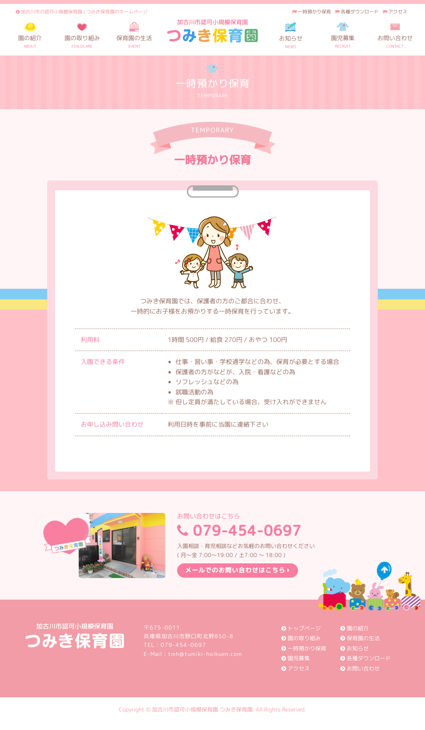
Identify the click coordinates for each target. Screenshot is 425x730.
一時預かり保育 (311, 11)
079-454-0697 (246, 527)
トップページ (301, 628)
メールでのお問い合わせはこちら (237, 570)
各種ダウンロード (357, 11)
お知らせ (354, 648)
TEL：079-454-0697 (175, 644)
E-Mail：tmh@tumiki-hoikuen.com (193, 654)
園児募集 (295, 658)
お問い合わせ (360, 668)
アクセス (394, 11)
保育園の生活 (360, 638)
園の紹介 (354, 628)
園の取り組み (301, 638)
